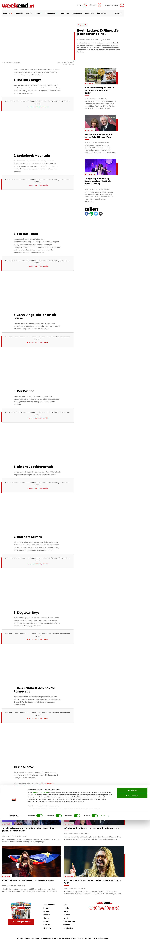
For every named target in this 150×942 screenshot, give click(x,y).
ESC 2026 (19, 13)
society (29, 13)
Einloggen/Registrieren (114, 5)
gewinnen (65, 13)
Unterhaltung (91, 174)
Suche (82, 5)
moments (90, 83)
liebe (65, 905)
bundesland (51, 13)
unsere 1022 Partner (40, 914)
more (118, 13)
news (38, 13)
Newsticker (95, 5)
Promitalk (83, 25)
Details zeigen (106, 938)
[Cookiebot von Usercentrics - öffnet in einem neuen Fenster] (14, 938)
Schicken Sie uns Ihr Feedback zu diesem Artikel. (34, 784)
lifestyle (8, 13)
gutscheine (77, 13)
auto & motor (49, 905)
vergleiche (89, 13)
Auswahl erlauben (132, 918)
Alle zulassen (132, 912)
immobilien (101, 13)
